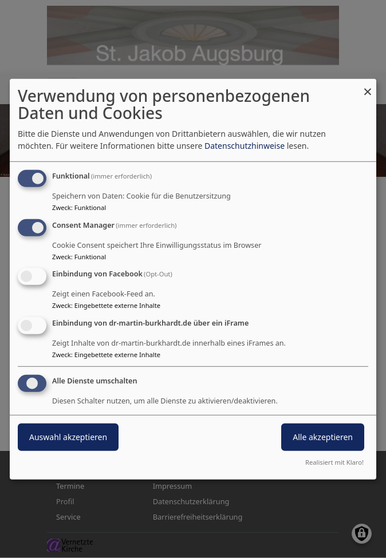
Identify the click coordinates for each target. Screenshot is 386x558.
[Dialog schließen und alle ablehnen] (367, 85)
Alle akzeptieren (323, 437)
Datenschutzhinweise (244, 145)
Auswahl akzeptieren (68, 437)
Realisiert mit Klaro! (334, 462)
